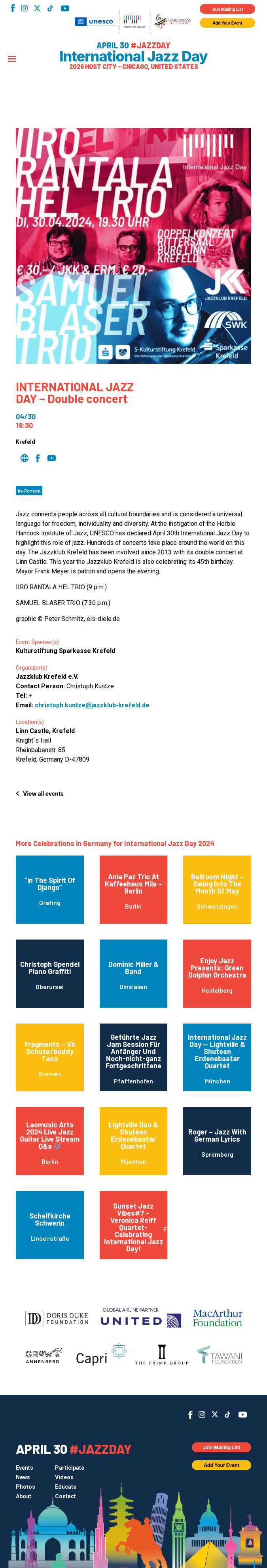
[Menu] (12, 59)
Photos (25, 1487)
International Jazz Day (133, 56)
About (23, 1496)
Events (24, 1468)
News (23, 1477)
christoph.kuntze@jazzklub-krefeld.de (92, 705)
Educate (65, 1487)
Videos (64, 1477)
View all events (43, 793)
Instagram (24, 8)
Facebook (13, 8)
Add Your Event (227, 23)
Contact (65, 1496)
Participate (69, 1468)
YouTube (65, 8)
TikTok (50, 8)
